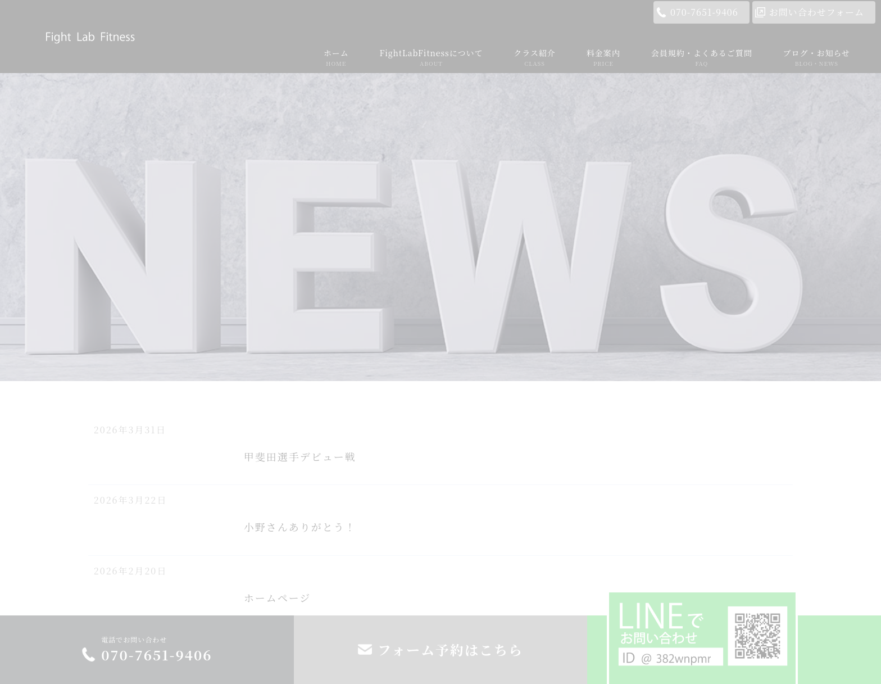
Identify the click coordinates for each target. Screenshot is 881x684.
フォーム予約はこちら (450, 649)
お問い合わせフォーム (816, 12)
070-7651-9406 (704, 12)
